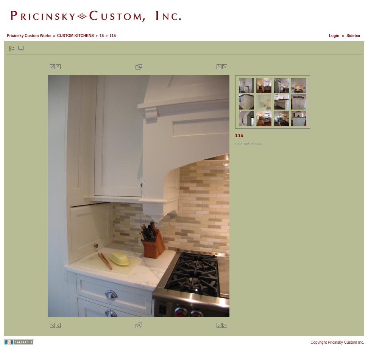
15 (102, 36)
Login (334, 36)
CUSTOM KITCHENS (75, 36)
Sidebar (353, 36)
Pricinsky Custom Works (29, 36)
